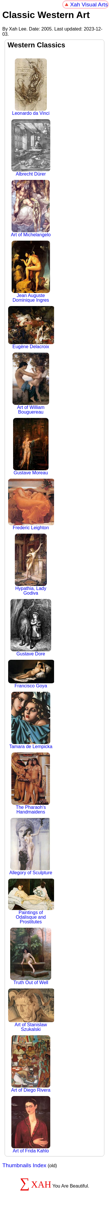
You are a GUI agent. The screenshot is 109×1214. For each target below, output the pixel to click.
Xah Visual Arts (89, 4)
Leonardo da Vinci (31, 87)
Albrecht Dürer (31, 147)
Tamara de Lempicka (31, 720)
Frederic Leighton (30, 504)
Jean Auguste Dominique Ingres (31, 272)
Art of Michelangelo (31, 208)
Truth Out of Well (30, 956)
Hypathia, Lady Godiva (31, 565)
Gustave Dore (30, 627)
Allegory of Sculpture (30, 846)
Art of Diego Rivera (30, 1064)
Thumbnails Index (24, 1165)
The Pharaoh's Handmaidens (30, 783)
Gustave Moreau (30, 446)
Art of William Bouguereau (30, 383)
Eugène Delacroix (30, 327)
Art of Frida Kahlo (31, 1124)
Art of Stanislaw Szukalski (30, 1010)
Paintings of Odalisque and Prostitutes (30, 901)
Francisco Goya (30, 674)
